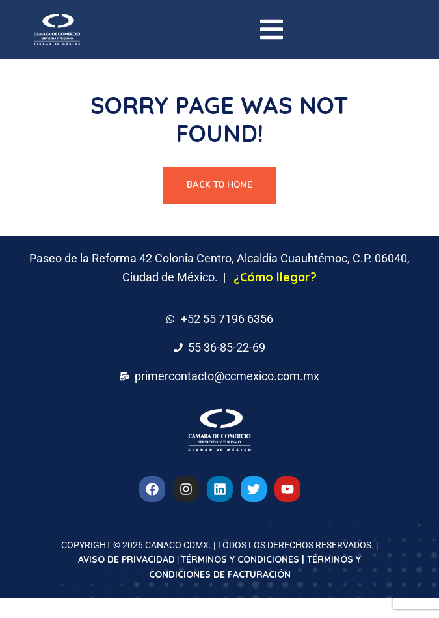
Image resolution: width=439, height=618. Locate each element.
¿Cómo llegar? (275, 277)
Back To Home (219, 185)
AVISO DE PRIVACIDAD (126, 559)
